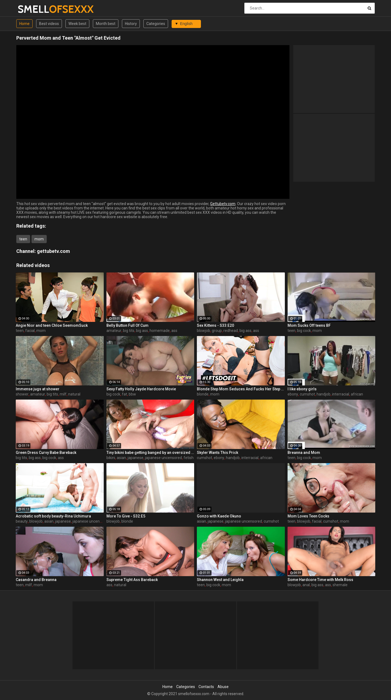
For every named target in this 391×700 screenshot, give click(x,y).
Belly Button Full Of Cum (127, 325)
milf (63, 394)
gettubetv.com (53, 251)
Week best (77, 23)
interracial (340, 394)
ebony (293, 394)
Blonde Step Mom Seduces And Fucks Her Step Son (241, 389)
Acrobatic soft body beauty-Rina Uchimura (53, 516)
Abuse (223, 687)
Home (24, 23)
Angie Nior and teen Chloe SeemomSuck (52, 325)
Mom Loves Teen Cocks (308, 516)
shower (22, 394)
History (131, 23)
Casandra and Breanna (36, 579)
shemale (340, 585)
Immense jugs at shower (37, 389)
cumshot (307, 394)
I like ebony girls (302, 389)
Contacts (206, 687)
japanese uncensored (163, 458)
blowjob (203, 330)
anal (306, 585)
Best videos (49, 23)
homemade (160, 330)
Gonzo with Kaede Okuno (219, 516)
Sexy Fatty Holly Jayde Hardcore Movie (141, 389)
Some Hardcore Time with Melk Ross (320, 579)
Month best (105, 23)
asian (121, 458)
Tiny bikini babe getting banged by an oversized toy (150, 452)
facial (30, 330)
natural (74, 394)
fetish (189, 458)
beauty (22, 521)
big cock (304, 330)
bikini (110, 458)
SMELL (32, 9)
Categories (155, 23)
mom (39, 239)
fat (124, 394)
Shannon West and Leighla (220, 579)
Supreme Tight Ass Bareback (132, 579)
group (217, 330)
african (357, 394)
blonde (203, 394)
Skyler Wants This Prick (217, 452)
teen (23, 239)
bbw (132, 394)
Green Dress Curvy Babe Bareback (46, 452)
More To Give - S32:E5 (125, 516)
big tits (128, 330)
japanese (135, 458)
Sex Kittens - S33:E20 (215, 325)
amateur (113, 330)
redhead (230, 330)
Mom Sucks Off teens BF (309, 325)
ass (174, 330)
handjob (323, 394)
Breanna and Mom (304, 452)
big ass (142, 330)
